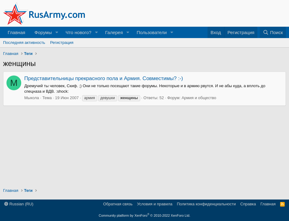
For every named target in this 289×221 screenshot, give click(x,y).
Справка (248, 204)
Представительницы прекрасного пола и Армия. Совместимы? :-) (103, 78)
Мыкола (31, 97)
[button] (56, 32)
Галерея (114, 32)
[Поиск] (273, 32)
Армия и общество (199, 97)
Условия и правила (154, 204)
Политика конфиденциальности (206, 204)
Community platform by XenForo (144, 215)
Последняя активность (24, 42)
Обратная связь (118, 204)
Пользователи (152, 32)
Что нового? (78, 32)
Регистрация (61, 42)
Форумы (43, 32)
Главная (16, 32)
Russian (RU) (19, 204)
